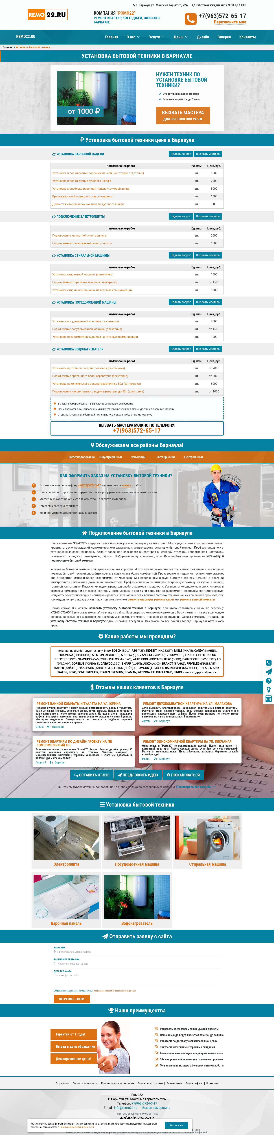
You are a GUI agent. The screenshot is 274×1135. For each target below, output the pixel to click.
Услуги (154, 37)
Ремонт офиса (194, 1081)
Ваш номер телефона (67, 958)
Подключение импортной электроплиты (79, 235)
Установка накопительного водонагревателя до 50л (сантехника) (96, 383)
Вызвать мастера (183, 115)
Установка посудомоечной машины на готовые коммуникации (95, 337)
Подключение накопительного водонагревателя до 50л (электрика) (98, 391)
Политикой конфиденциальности (77, 1127)
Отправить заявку (72, 997)
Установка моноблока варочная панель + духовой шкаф (90, 188)
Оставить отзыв (91, 775)
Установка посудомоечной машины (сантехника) (85, 321)
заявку (126, 485)
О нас (131, 37)
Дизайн (203, 37)
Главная (111, 37)
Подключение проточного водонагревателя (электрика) (90, 376)
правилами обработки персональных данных (115, 989)
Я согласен (176, 1125)
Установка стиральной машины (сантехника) (82, 274)
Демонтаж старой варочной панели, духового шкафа (88, 204)
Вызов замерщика (156, 1106)
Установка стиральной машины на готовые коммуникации (92, 290)
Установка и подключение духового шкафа (81, 181)
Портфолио (62, 1081)
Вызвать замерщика (85, 1081)
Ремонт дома (174, 1081)
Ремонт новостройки (150, 1081)
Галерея (224, 37)
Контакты (247, 37)
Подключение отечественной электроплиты (82, 243)
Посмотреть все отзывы (196, 785)
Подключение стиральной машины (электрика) (84, 282)
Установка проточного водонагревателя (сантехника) (88, 368)
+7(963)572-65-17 (222, 16)
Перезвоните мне (230, 22)
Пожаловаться (183, 775)
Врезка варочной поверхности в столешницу (82, 196)
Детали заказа (63, 969)
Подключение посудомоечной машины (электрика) (87, 329)
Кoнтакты (212, 1081)
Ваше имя (59, 946)
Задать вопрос (181, 154)
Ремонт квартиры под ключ (117, 1081)
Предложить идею (138, 775)
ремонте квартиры (140, 599)
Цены (178, 37)
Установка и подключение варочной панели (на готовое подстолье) (98, 173)
